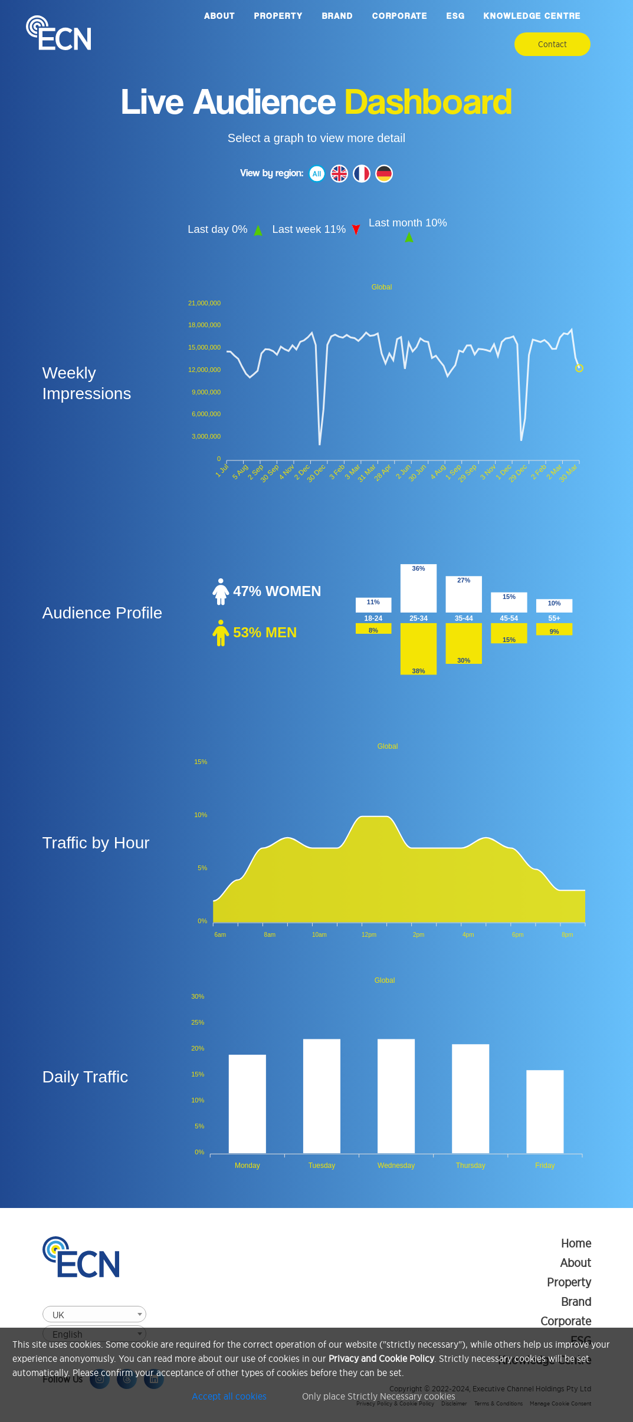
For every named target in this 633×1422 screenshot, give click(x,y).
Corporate (400, 16)
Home (576, 1243)
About (219, 16)
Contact (552, 44)
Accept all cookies (229, 1396)
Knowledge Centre (532, 16)
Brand (337, 16)
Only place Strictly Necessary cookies (378, 1396)
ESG (456, 16)
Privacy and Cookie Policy (381, 1358)
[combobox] (94, 1314)
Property (278, 16)
